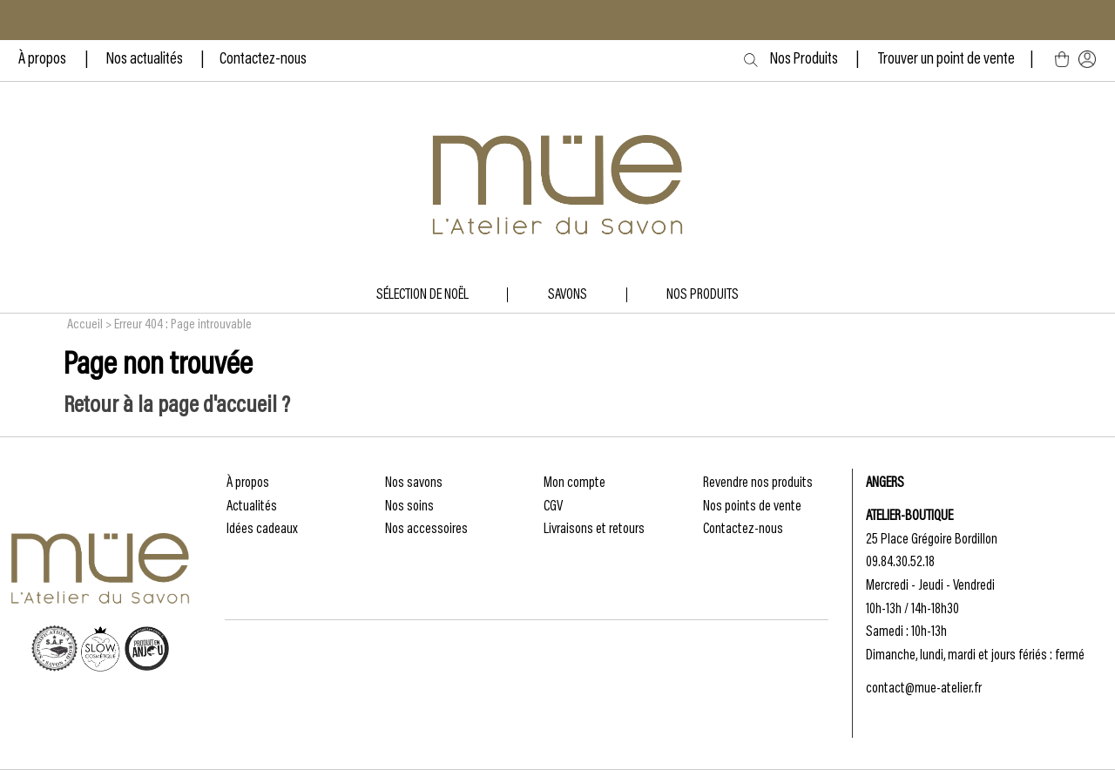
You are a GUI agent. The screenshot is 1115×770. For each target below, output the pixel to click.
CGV (553, 507)
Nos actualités (144, 60)
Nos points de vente (752, 507)
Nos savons (414, 483)
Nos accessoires (426, 530)
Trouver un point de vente (946, 60)
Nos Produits (821, 60)
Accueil (85, 325)
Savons (567, 295)
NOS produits (702, 295)
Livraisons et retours (594, 530)
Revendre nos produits (758, 483)
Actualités (251, 507)
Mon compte (574, 483)
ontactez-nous (266, 60)
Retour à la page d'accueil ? (177, 406)
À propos (43, 60)
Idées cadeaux (262, 530)
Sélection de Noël (422, 295)
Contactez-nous (743, 530)
